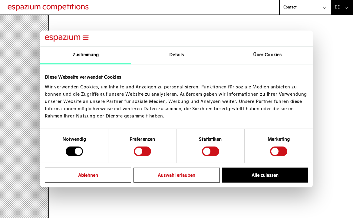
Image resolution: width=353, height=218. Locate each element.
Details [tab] (176, 54)
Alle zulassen (265, 175)
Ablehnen (88, 175)
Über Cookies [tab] (267, 54)
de (337, 7)
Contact (290, 7)
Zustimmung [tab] (86, 54)
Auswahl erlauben (176, 175)
